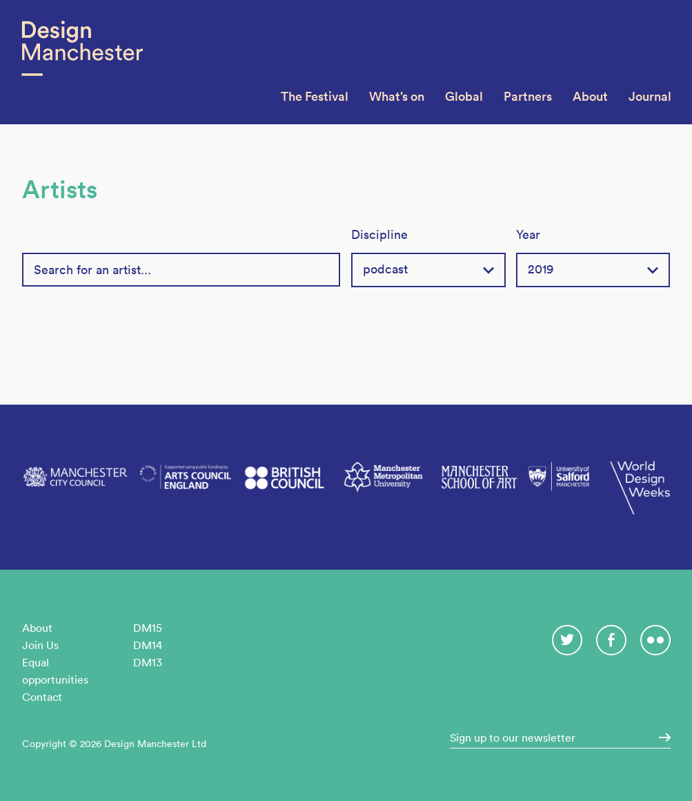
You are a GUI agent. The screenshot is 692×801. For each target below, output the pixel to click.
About (590, 96)
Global (464, 96)
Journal (650, 96)
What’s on (396, 96)
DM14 (147, 645)
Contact (42, 697)
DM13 (147, 662)
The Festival (314, 96)
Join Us (40, 645)
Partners (528, 96)
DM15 (147, 628)
